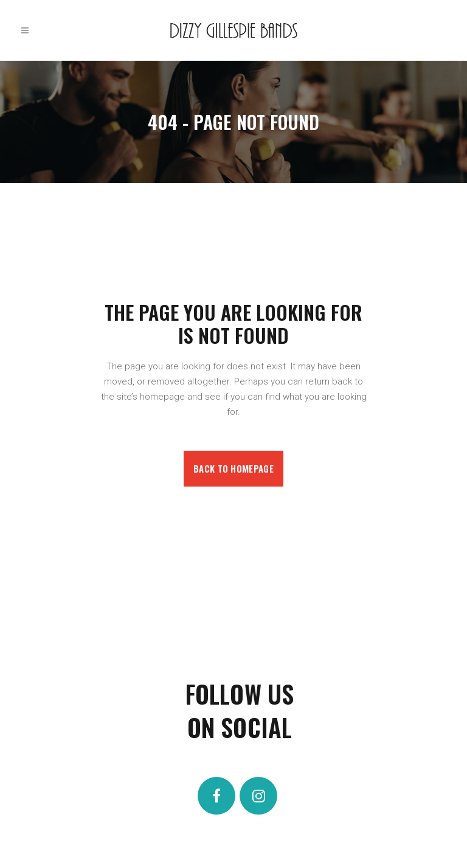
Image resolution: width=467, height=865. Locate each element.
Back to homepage (233, 468)
